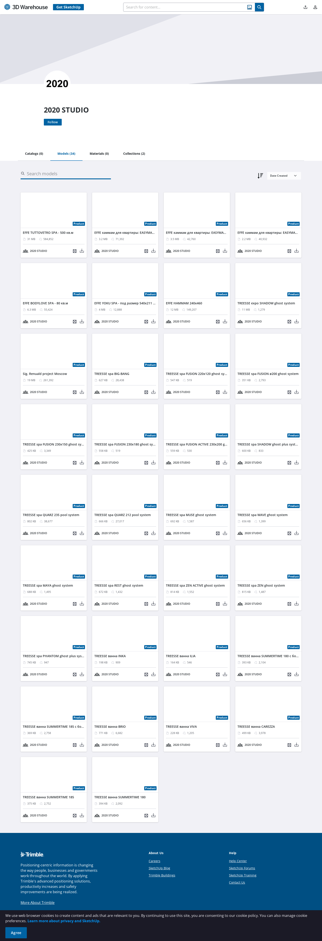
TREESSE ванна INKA (110, 656)
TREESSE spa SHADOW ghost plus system (268, 444)
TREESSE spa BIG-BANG (111, 374)
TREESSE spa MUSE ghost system (191, 515)
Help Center (238, 861)
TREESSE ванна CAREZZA (256, 726)
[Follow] (53, 122)
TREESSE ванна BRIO (110, 726)
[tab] (34, 154)
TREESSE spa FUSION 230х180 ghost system (127, 444)
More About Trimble (38, 902)
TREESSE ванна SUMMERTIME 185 (48, 797)
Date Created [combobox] (278, 176)
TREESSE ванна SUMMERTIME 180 (120, 797)
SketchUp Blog (159, 868)
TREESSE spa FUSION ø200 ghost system (268, 374)
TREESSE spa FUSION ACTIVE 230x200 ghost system (205, 444)
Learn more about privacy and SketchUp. (64, 920)
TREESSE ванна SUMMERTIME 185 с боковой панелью (64, 726)
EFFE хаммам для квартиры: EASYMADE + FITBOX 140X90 (210, 232)
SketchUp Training (242, 875)
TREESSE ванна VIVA (181, 726)
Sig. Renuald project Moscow (45, 374)
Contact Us (237, 882)
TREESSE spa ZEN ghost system (261, 585)
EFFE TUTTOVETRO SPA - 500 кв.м (48, 232)
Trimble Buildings (162, 875)
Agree (16, 932)
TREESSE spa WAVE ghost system (262, 515)
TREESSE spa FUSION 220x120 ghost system (199, 374)
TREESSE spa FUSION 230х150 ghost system (56, 444)
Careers (154, 861)
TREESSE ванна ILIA (180, 656)
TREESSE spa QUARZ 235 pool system (51, 515)
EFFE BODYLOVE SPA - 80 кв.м (45, 303)
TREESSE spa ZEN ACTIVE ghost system (195, 585)
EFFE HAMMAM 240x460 (184, 303)
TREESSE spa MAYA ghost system (48, 585)
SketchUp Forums (242, 868)
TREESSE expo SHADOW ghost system (266, 303)
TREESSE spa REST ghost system (118, 585)
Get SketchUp (68, 7)
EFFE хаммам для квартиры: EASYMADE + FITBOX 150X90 (138, 232)
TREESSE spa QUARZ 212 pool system (122, 515)
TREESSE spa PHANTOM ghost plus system (55, 656)
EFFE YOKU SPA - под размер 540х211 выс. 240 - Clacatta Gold (141, 303)
